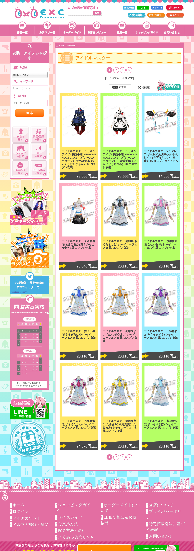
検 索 (29, 113)
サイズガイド (70, 517)
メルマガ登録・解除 (31, 524)
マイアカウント (27, 518)
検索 (97, 13)
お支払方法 (68, 524)
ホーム (19, 505)
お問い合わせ (161, 536)
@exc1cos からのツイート (21, 292)
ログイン (21, 511)
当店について (161, 505)
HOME (60, 45)
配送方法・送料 (72, 530)
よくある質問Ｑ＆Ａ (76, 537)
